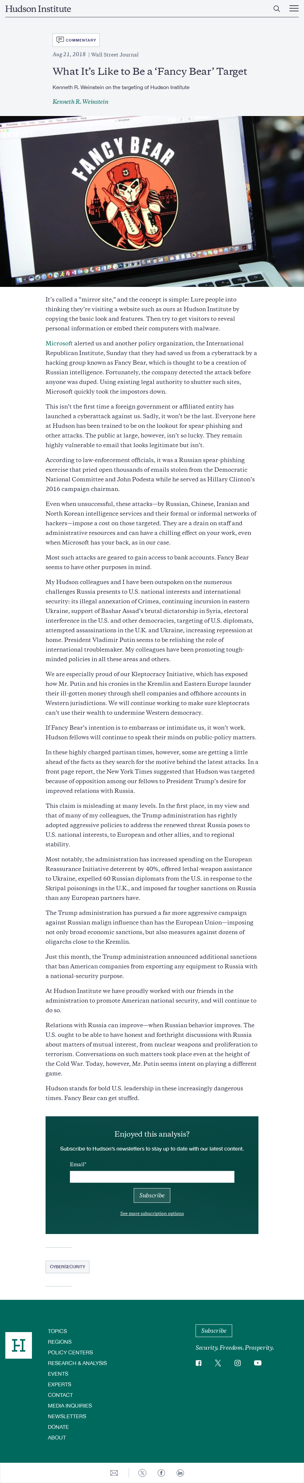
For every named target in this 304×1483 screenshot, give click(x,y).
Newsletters (67, 1416)
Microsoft (59, 343)
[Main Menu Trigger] (294, 8)
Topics (57, 1331)
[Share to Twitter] (142, 1472)
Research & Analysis (77, 1363)
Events (58, 1373)
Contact (60, 1395)
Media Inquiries (70, 1405)
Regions (60, 1341)
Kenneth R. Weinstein (80, 101)
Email (77, 1165)
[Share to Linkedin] (180, 1472)
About (57, 1437)
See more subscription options (152, 1213)
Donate (58, 1426)
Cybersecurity (67, 1266)
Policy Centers (70, 1352)
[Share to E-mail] (114, 1472)
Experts (59, 1384)
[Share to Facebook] (161, 1472)
